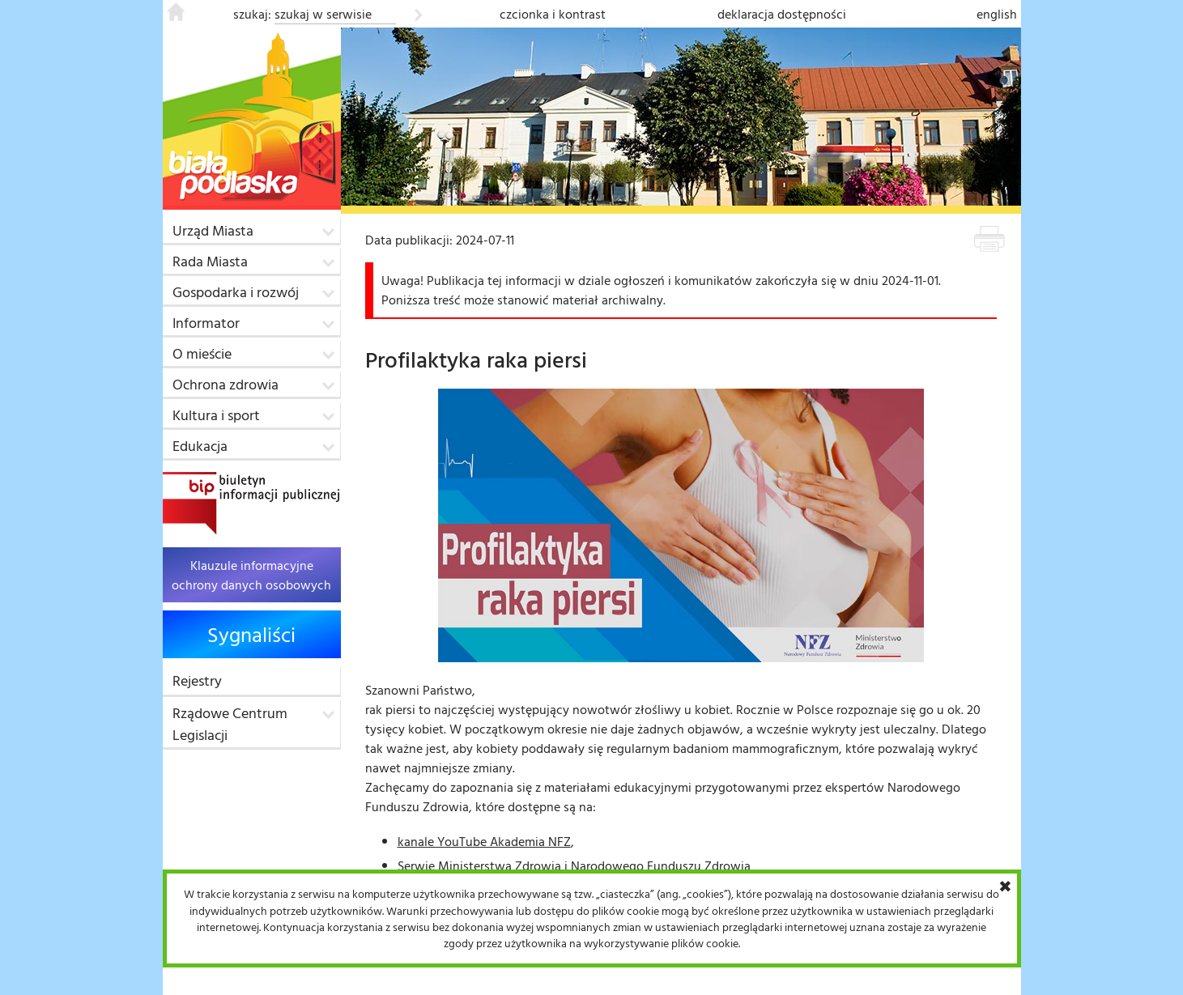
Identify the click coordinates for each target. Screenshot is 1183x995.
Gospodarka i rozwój (235, 292)
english (997, 13)
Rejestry (197, 680)
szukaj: (252, 13)
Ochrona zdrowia (225, 384)
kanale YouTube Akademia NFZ (484, 841)
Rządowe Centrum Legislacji (229, 724)
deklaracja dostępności (781, 13)
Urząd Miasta (212, 230)
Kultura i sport (216, 415)
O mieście (202, 353)
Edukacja (200, 446)
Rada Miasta (210, 261)
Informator (206, 323)
